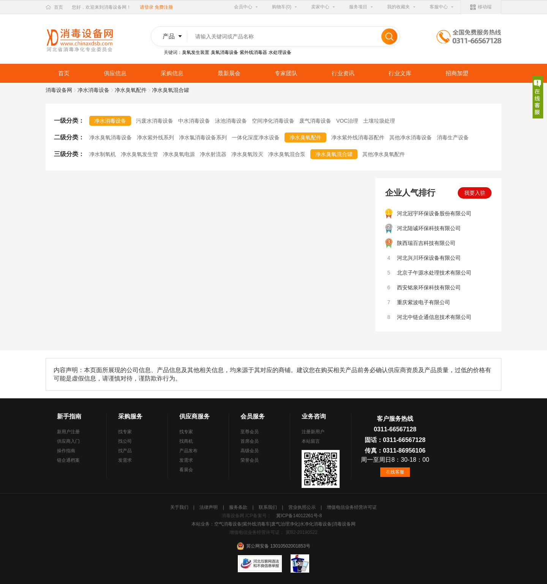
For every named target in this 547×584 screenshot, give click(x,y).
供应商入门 (68, 441)
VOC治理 (347, 121)
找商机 (186, 441)
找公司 (125, 441)
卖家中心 (320, 6)
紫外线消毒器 (253, 52)
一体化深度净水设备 (256, 137)
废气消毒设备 (315, 121)
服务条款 (238, 507)
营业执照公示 (302, 507)
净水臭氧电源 (179, 154)
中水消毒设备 (194, 121)
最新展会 (229, 73)
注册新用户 (313, 431)
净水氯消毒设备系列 (203, 137)
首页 (58, 7)
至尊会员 (249, 431)
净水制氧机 (102, 154)
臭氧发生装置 (195, 52)
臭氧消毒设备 (224, 52)
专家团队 (286, 73)
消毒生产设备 (453, 137)
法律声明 (209, 507)
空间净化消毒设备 (273, 121)
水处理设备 (280, 52)
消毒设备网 (59, 90)
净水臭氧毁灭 (247, 154)
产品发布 (188, 450)
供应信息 (115, 73)
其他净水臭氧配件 (383, 154)
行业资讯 (343, 73)
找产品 (125, 450)
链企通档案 (68, 460)
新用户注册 (68, 431)
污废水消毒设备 (154, 121)
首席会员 (249, 441)
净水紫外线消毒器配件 (357, 137)
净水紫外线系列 (155, 137)
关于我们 (180, 507)
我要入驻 (474, 193)
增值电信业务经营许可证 (352, 507)
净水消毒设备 (93, 90)
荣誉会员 (249, 460)
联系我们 (268, 507)
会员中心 (243, 6)
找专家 (125, 431)
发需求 (125, 460)
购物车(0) (281, 6)
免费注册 (164, 7)
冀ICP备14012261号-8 (299, 515)
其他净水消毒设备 (410, 137)
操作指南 (66, 450)
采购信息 (172, 73)
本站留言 (311, 441)
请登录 (146, 7)
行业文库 (400, 73)
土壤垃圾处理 (379, 121)
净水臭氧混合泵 (286, 154)
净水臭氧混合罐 (334, 154)
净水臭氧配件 (131, 90)
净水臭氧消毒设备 (110, 137)
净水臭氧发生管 (139, 154)
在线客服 (395, 472)
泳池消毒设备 (231, 121)
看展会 (186, 469)
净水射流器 (213, 154)
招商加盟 (457, 73)
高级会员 (249, 450)
